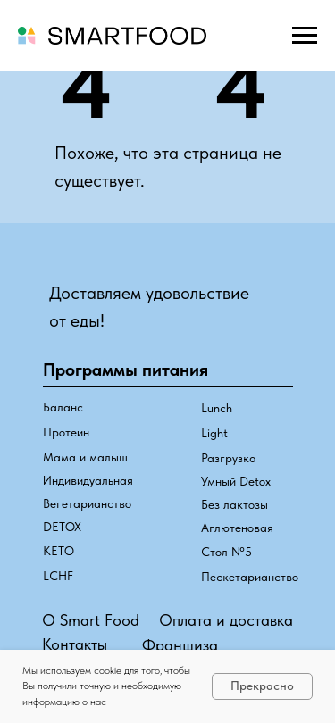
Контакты (74, 644)
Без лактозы (234, 504)
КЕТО (58, 551)
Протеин (66, 432)
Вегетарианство (87, 503)
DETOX (62, 526)
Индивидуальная (88, 480)
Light (214, 433)
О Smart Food (90, 620)
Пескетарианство (249, 576)
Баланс (63, 407)
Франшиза (180, 645)
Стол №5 (226, 551)
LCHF (58, 576)
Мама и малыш (85, 457)
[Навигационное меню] (304, 36)
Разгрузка (228, 458)
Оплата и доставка (226, 620)
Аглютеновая (237, 527)
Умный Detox (236, 481)
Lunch (216, 408)
